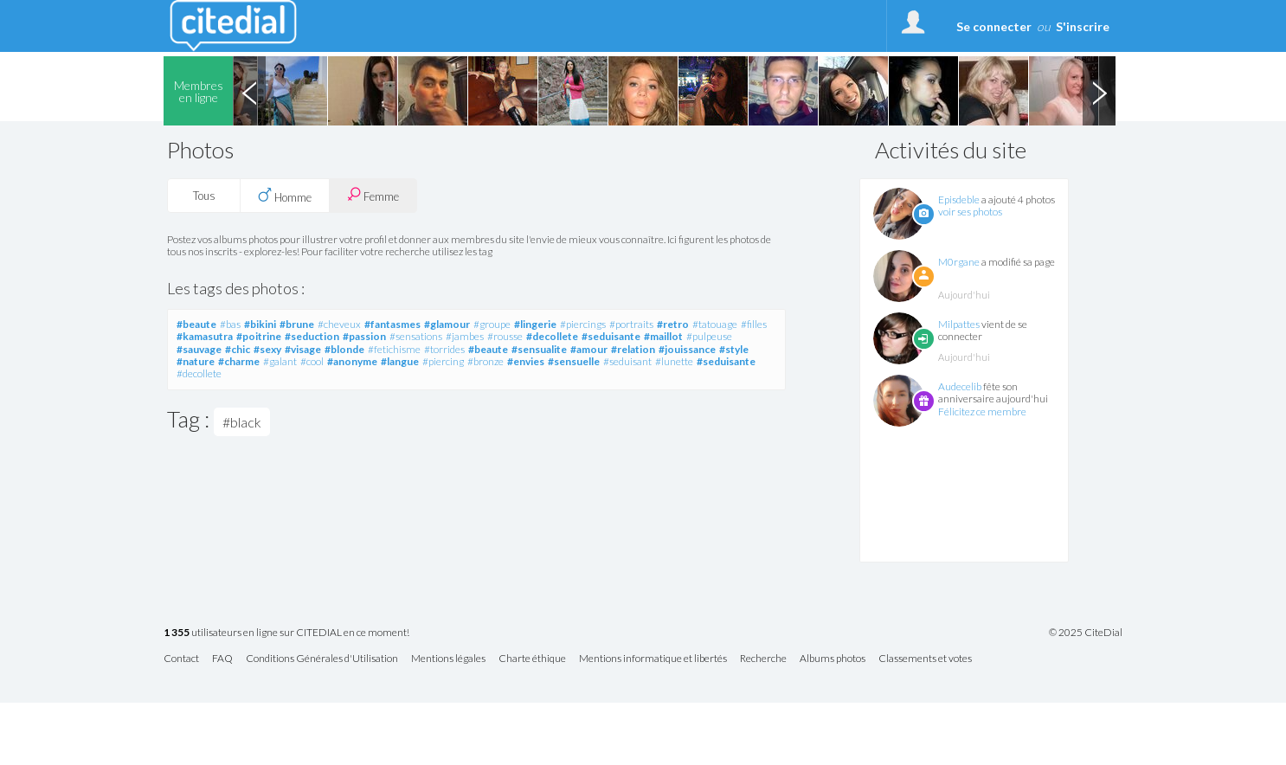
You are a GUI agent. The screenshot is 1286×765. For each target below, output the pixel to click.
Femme (373, 195)
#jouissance (687, 349)
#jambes (465, 336)
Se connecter (994, 26)
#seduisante (611, 336)
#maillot (663, 336)
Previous (249, 90)
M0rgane (959, 261)
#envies (525, 361)
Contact (181, 659)
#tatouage (714, 324)
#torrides (444, 349)
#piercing (443, 361)
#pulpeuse (709, 336)
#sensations (415, 336)
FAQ (222, 659)
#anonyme (352, 361)
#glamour (447, 324)
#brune (297, 324)
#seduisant (627, 361)
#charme (239, 361)
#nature (196, 361)
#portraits (631, 324)
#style (734, 349)
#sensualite (539, 349)
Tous (204, 195)
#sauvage (199, 349)
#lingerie (535, 324)
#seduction (312, 336)
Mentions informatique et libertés (653, 659)
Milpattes (959, 324)
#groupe (492, 324)
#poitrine (258, 336)
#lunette (674, 361)
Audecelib (959, 386)
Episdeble (959, 199)
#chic (237, 349)
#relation (633, 349)
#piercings (583, 324)
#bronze (485, 361)
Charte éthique (532, 659)
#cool (312, 361)
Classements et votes (925, 659)
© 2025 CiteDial (1085, 632)
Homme (285, 195)
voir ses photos (970, 211)
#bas (230, 324)
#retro (673, 324)
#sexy (267, 349)
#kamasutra (205, 336)
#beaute (196, 324)
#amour (589, 349)
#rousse (505, 336)
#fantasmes (392, 324)
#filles (754, 324)
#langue (400, 361)
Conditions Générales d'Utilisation (322, 659)
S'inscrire (1082, 26)
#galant (280, 361)
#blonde (344, 349)
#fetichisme (394, 349)
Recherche (763, 659)
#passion (364, 336)
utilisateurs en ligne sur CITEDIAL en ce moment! (286, 633)
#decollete (552, 336)
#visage (303, 349)
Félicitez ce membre (982, 411)
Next (1099, 90)
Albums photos (832, 659)
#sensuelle (574, 361)
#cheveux (339, 324)
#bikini (260, 324)
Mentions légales (448, 659)
